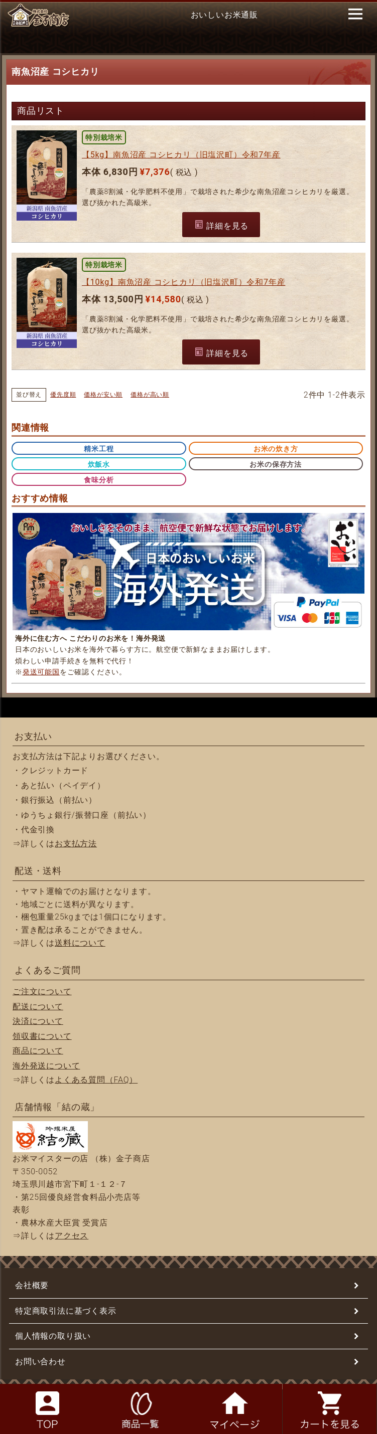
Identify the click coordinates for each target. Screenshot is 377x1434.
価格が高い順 (150, 394)
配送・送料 (38, 870)
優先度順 (63, 394)
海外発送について (46, 1065)
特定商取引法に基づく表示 (65, 1311)
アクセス (71, 1235)
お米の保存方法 (275, 464)
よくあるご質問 (48, 970)
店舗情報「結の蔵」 (57, 1107)
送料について (80, 943)
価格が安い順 (103, 394)
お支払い (33, 736)
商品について (38, 1050)
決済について (38, 1021)
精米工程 (98, 449)
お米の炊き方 (276, 449)
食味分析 (98, 480)
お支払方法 (76, 843)
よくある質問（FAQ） (96, 1080)
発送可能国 (41, 672)
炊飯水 (99, 464)
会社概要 (32, 1285)
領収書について (42, 1036)
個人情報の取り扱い (53, 1336)
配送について (38, 1006)
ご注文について (42, 991)
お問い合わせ (40, 1361)
